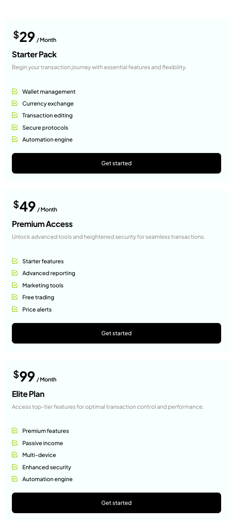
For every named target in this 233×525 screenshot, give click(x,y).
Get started (116, 163)
